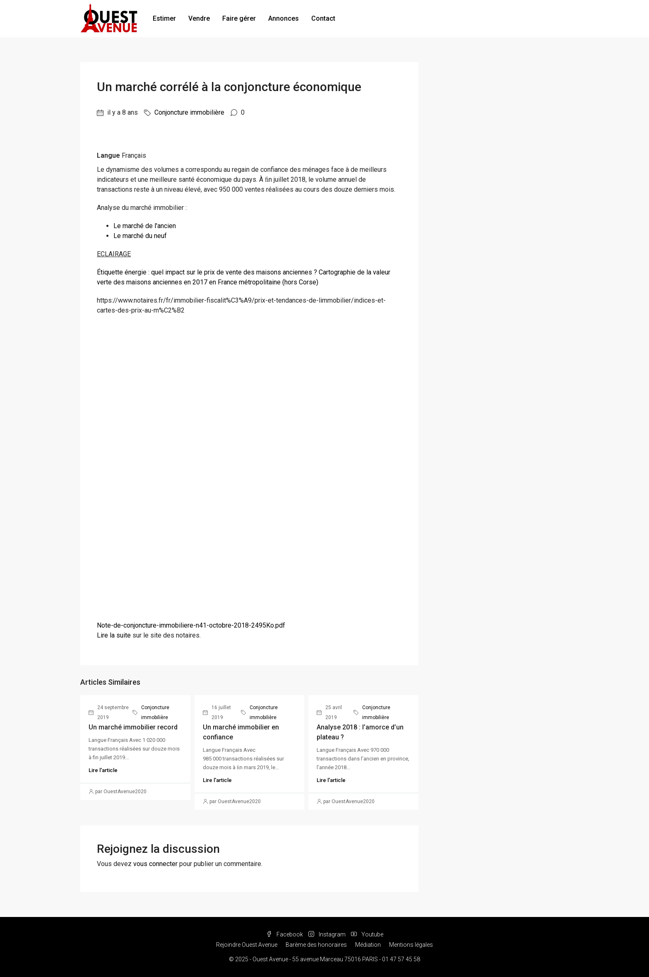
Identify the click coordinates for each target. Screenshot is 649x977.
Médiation (368, 944)
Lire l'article (103, 770)
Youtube (367, 934)
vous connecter (155, 864)
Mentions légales (411, 944)
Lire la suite (114, 635)
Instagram (327, 934)
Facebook (285, 934)
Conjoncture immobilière (189, 112)
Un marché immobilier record (133, 727)
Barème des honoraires (316, 944)
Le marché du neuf (140, 236)
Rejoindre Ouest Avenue (246, 944)
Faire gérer (239, 18)
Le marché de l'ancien (144, 226)
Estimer (164, 18)
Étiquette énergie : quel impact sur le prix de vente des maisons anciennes (204, 272)
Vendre (199, 18)
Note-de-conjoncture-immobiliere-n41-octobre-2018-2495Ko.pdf (191, 625)
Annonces (283, 18)
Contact (323, 18)
